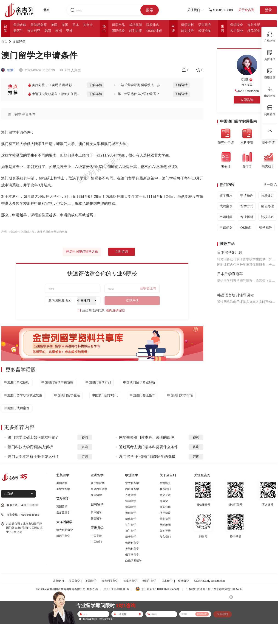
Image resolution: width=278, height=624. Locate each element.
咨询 (85, 437)
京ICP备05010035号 (116, 589)
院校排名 (152, 25)
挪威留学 (130, 513)
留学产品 (118, 25)
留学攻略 (19, 25)
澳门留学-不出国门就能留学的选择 (147, 457)
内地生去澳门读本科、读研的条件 (146, 437)
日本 (76, 25)
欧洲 (58, 31)
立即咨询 (121, 251)
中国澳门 (96, 541)
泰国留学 (96, 495)
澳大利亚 (33, 31)
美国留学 (61, 483)
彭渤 (7, 70)
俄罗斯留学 (132, 554)
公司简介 (165, 483)
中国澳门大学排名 (180, 395)
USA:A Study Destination (209, 580)
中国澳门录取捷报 (16, 382)
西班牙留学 (132, 489)
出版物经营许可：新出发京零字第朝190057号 (214, 589)
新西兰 (18, 31)
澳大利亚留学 (64, 530)
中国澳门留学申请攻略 (57, 382)
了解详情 (95, 85)
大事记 (164, 501)
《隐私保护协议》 (116, 310)
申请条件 (246, 195)
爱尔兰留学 (63, 512)
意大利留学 (132, 483)
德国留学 (130, 507)
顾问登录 (165, 530)
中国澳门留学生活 (67, 395)
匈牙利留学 (132, 542)
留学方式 (246, 206)
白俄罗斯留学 (133, 560)
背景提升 (267, 195)
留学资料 (187, 25)
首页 (4, 41)
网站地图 (165, 524)
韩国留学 (96, 518)
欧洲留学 (183, 580)
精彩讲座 (135, 31)
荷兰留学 (130, 530)
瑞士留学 (130, 536)
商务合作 (165, 507)
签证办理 (267, 206)
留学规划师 (39, 25)
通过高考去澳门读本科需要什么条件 (148, 447)
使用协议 (165, 513)
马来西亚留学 (99, 489)
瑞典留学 (130, 518)
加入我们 (165, 536)
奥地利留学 (132, 548)
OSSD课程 (154, 31)
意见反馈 (165, 495)
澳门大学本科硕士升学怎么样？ (33, 457)
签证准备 (204, 31)
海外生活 (253, 25)
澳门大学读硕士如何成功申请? (33, 437)
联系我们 (165, 489)
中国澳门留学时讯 (105, 395)
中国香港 (96, 535)
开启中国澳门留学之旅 (82, 251)
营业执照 (165, 518)
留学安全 (236, 25)
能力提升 (187, 31)
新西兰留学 (63, 535)
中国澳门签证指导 (142, 395)
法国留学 (130, 501)
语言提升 (204, 25)
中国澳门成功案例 (16, 408)
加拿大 (88, 25)
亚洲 (69, 31)
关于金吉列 (246, 10)
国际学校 (118, 31)
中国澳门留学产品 (98, 382)
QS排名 (245, 227)
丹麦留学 (130, 495)
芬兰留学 (130, 524)
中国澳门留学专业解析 (139, 382)
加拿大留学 (63, 489)
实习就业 (236, 31)
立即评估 (132, 300)
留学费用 (226, 195)
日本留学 (96, 512)
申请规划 (226, 227)
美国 (65, 25)
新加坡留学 (98, 483)
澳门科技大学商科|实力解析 (30, 447)
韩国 (48, 31)
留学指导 (265, 227)
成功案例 (135, 25)
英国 (54, 25)
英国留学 (61, 506)
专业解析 (246, 217)
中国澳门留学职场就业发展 (23, 395)
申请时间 (226, 217)
